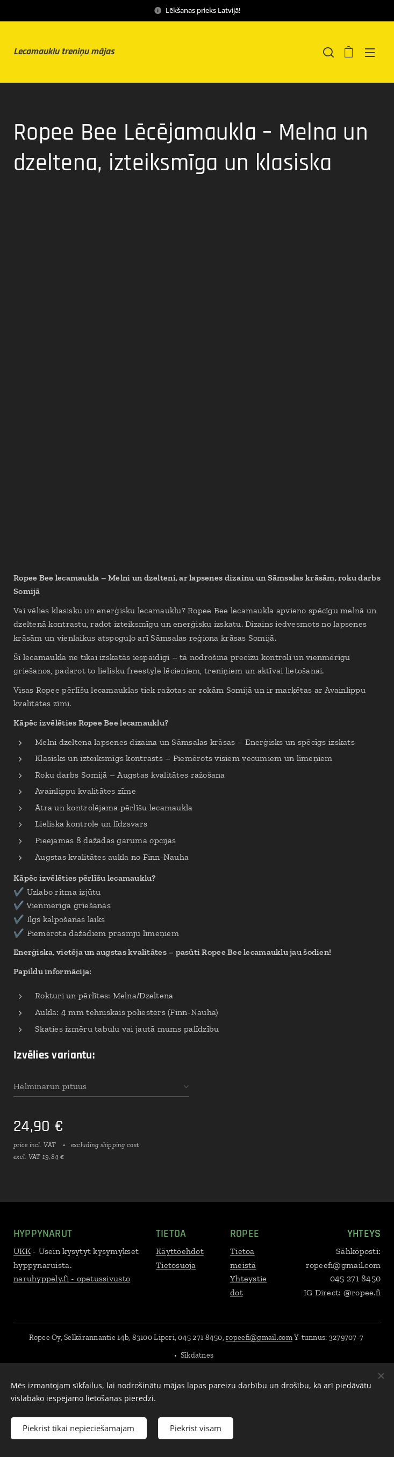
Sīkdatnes (197, 1355)
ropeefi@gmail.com (259, 1337)
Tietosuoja (176, 1265)
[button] (327, 52)
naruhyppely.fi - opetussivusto (71, 1278)
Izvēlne (370, 52)
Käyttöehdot (180, 1251)
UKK (22, 1251)
